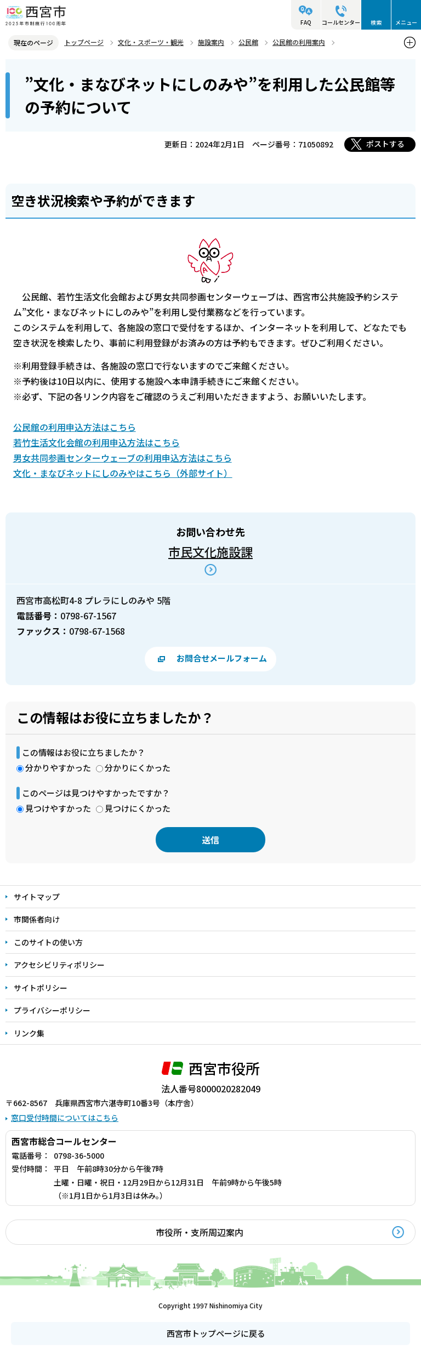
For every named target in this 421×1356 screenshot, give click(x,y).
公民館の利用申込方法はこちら (74, 427)
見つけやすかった (58, 808)
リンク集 (29, 1033)
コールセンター (341, 22)
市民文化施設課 (210, 551)
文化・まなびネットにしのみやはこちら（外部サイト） (122, 473)
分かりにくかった (137, 767)
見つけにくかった (137, 808)
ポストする (385, 143)
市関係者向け (37, 919)
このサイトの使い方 (48, 942)
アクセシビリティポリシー (59, 964)
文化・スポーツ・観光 (151, 42)
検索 (376, 22)
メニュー (406, 22)
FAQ (305, 22)
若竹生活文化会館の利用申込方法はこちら (96, 442)
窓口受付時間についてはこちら (64, 1117)
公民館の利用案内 (298, 42)
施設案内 (211, 42)
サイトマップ (37, 896)
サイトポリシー (40, 987)
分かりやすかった (58, 767)
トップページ (84, 42)
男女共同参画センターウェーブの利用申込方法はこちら (122, 457)
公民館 (248, 42)
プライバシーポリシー (52, 1010)
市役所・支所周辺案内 (199, 1232)
